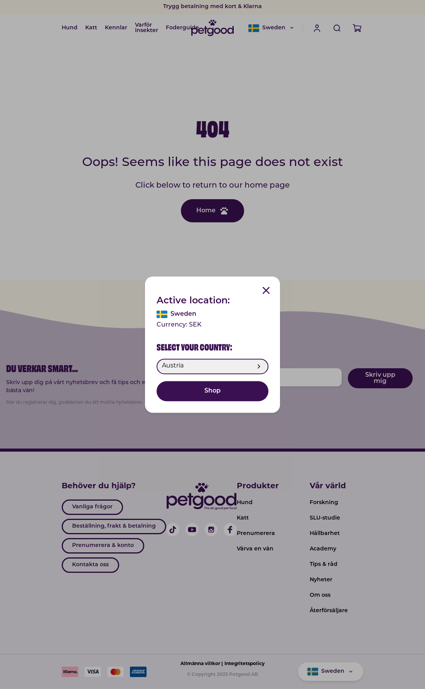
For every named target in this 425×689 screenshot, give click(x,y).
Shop (212, 391)
